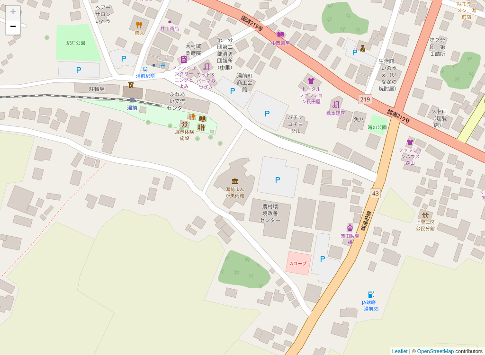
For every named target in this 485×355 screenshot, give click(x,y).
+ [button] (13, 13)
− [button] (13, 27)
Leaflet (400, 351)
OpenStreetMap (435, 351)
